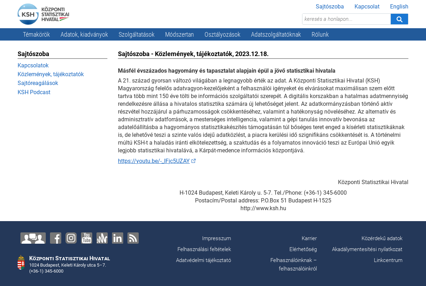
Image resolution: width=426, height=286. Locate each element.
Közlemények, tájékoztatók (51, 74)
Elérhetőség (303, 249)
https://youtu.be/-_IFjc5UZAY (154, 161)
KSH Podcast (34, 92)
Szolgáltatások (137, 34)
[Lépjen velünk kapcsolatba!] (33, 238)
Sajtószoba (330, 6)
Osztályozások (222, 34)
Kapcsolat (367, 6)
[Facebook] (55, 238)
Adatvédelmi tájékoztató (203, 260)
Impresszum (216, 238)
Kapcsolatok (33, 65)
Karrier (309, 238)
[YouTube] (86, 238)
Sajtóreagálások (38, 83)
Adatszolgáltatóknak (276, 34)
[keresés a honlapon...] (346, 19)
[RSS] (133, 238)
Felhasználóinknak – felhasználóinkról (293, 264)
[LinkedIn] (117, 238)
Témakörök (36, 34)
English (399, 6)
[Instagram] (71, 238)
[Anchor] (102, 238)
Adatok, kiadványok (84, 34)
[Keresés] (399, 19)
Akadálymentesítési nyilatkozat (367, 249)
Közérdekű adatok (382, 238)
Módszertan (179, 34)
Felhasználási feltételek (204, 249)
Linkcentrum (388, 260)
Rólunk (320, 34)
